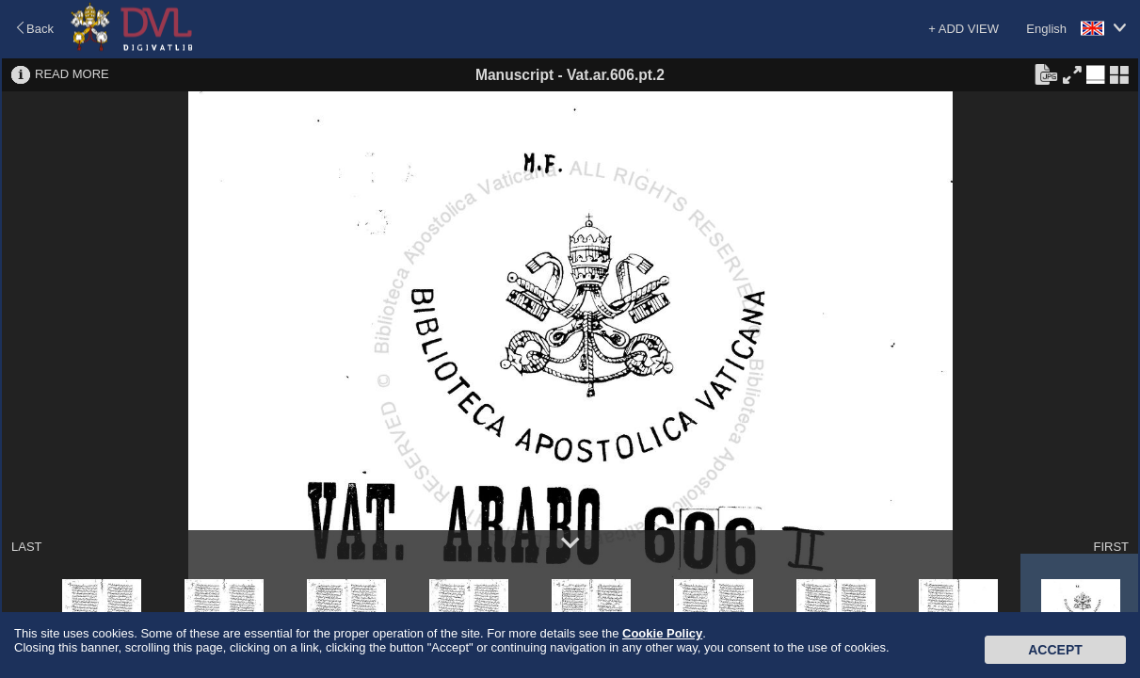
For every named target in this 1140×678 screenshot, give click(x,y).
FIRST (1111, 547)
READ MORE (72, 74)
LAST (26, 547)
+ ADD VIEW (963, 29)
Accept (1055, 649)
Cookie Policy (662, 633)
